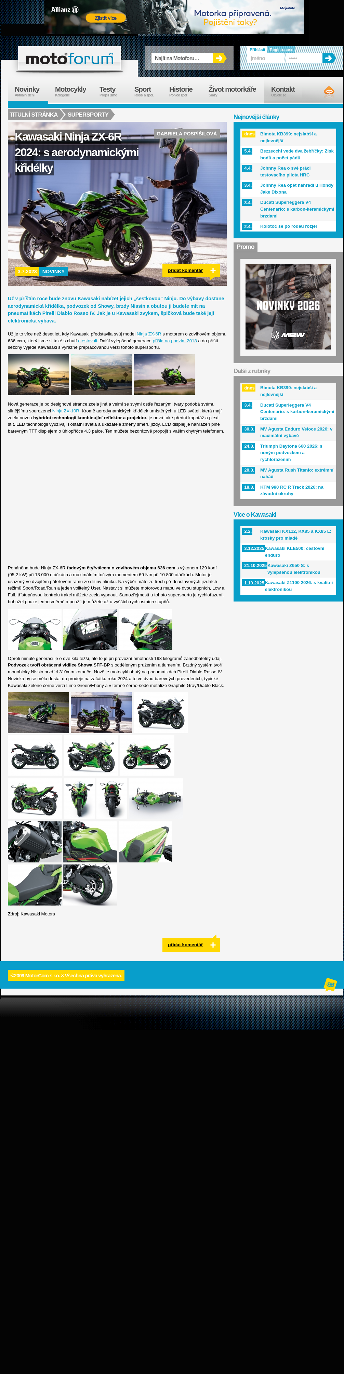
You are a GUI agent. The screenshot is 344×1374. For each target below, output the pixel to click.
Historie (185, 91)
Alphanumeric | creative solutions (331, 985)
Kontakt (287, 91)
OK (220, 58)
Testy (114, 91)
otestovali (87, 340)
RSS (323, 92)
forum (69, 58)
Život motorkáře (236, 91)
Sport (148, 91)
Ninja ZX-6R (149, 333)
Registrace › (281, 50)
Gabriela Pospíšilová (187, 133)
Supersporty (89, 114)
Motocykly (74, 91)
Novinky (53, 271)
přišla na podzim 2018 (175, 340)
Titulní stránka (33, 114)
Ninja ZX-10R (65, 410)
